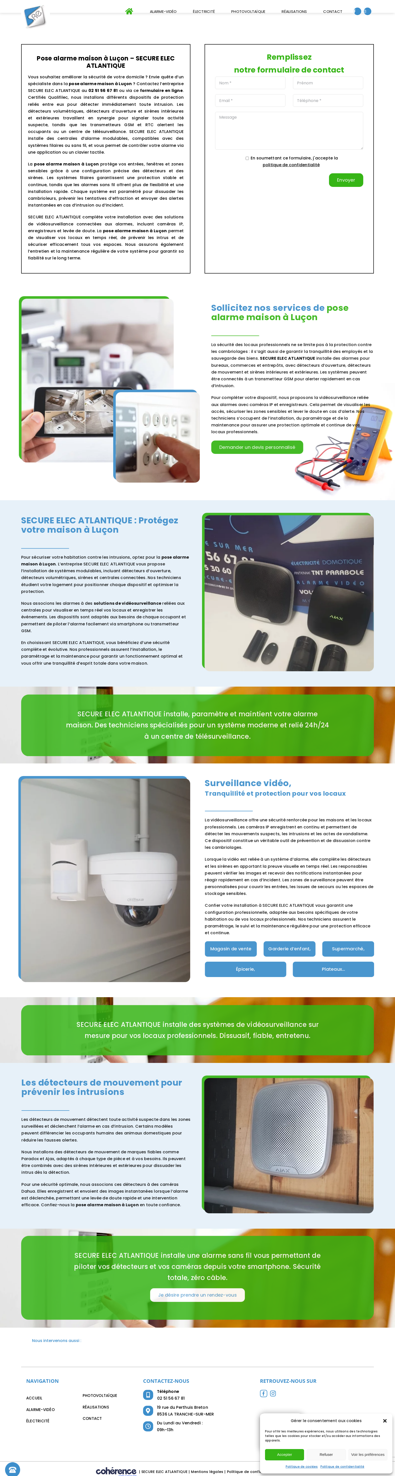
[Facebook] (263, 1393)
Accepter (284, 1454)
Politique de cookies (302, 1466)
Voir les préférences (368, 1454)
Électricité (38, 1421)
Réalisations (96, 1407)
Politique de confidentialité (342, 1466)
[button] (384, 1420)
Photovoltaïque (100, 1395)
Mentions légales (207, 1471)
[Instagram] (273, 1393)
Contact (92, 1418)
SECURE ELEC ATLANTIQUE (164, 1471)
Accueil (34, 1398)
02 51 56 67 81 (171, 1398)
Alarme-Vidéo (40, 1409)
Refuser (326, 1454)
